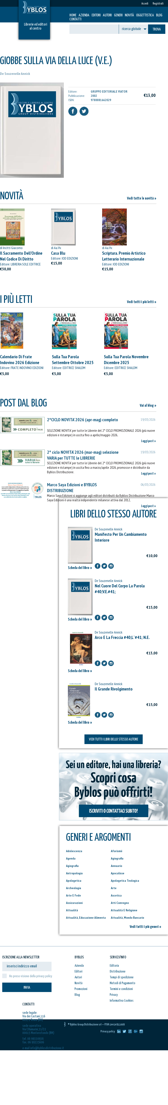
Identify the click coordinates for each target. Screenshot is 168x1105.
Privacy (114, 994)
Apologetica (73, 881)
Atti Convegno (120, 903)
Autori (107, 15)
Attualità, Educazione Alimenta (86, 918)
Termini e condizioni (121, 989)
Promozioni (81, 989)
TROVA (157, 29)
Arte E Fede (73, 895)
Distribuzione (117, 971)
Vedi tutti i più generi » (145, 927)
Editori (96, 15)
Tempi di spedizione (122, 977)
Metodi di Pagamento (122, 983)
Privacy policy (108, 1031)
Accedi (144, 3)
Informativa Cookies (122, 1000)
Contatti (75, 19)
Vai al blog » (148, 406)
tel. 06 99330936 (33, 1038)
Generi (118, 15)
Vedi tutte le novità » (141, 198)
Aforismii (116, 851)
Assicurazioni (74, 903)
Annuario (116, 866)
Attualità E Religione (124, 910)
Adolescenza (74, 851)
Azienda (84, 15)
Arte (113, 888)
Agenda (70, 858)
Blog (159, 15)
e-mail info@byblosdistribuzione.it (43, 1048)
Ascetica (116, 895)
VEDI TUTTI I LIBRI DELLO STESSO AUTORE (113, 739)
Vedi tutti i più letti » (141, 302)
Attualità (72, 910)
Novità (129, 15)
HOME (72, 15)
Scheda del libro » (80, 568)
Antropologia (74, 873)
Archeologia (73, 888)
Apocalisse (117, 873)
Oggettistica (145, 15)
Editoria (114, 965)
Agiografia (117, 858)
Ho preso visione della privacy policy (30, 976)
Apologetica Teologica (125, 881)
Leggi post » (148, 441)
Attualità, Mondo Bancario (127, 918)
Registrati (158, 3)
